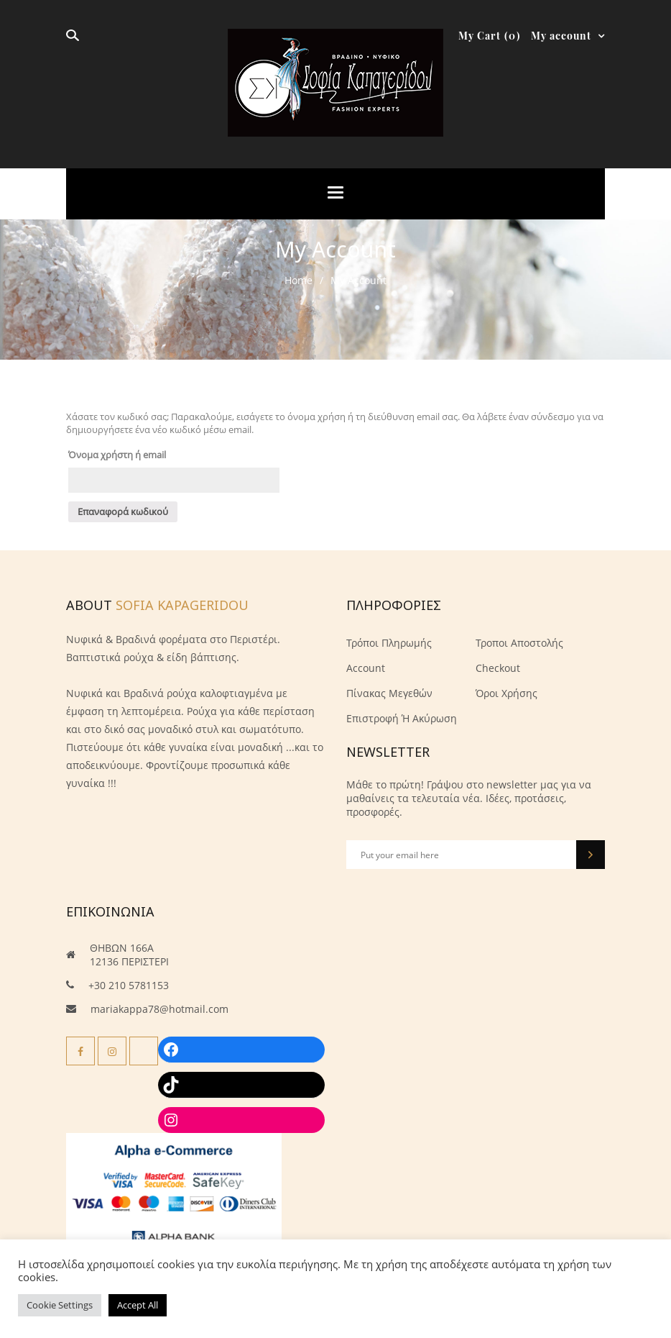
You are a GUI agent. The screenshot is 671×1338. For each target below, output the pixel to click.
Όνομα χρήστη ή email (117, 454)
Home (298, 280)
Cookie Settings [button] (60, 1304)
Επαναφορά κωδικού (123, 511)
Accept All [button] (137, 1304)
